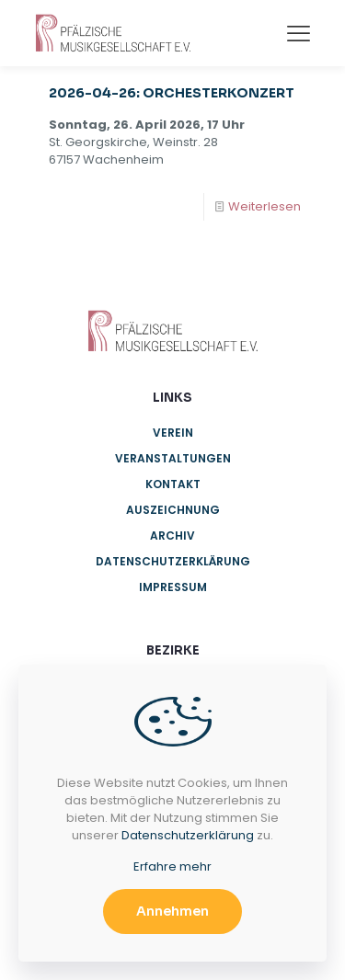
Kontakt (173, 484)
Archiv (172, 535)
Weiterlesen (264, 206)
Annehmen (172, 911)
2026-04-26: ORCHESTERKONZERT (171, 93)
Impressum (173, 587)
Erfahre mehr (172, 866)
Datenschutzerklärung (173, 561)
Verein (173, 432)
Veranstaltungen (173, 458)
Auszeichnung (173, 510)
